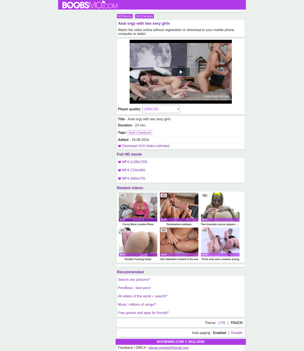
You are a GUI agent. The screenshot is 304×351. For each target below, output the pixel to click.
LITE (222, 323)
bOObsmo (125, 16)
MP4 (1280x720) (132, 162)
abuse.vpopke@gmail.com (169, 348)
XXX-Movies (144, 16)
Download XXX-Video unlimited (145, 146)
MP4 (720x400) (131, 170)
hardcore (145, 132)
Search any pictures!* (134, 279)
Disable (236, 333)
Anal (132, 132)
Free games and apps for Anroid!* (143, 313)
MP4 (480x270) (131, 178)
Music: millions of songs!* (137, 304)
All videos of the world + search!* (143, 296)
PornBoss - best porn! (134, 288)
